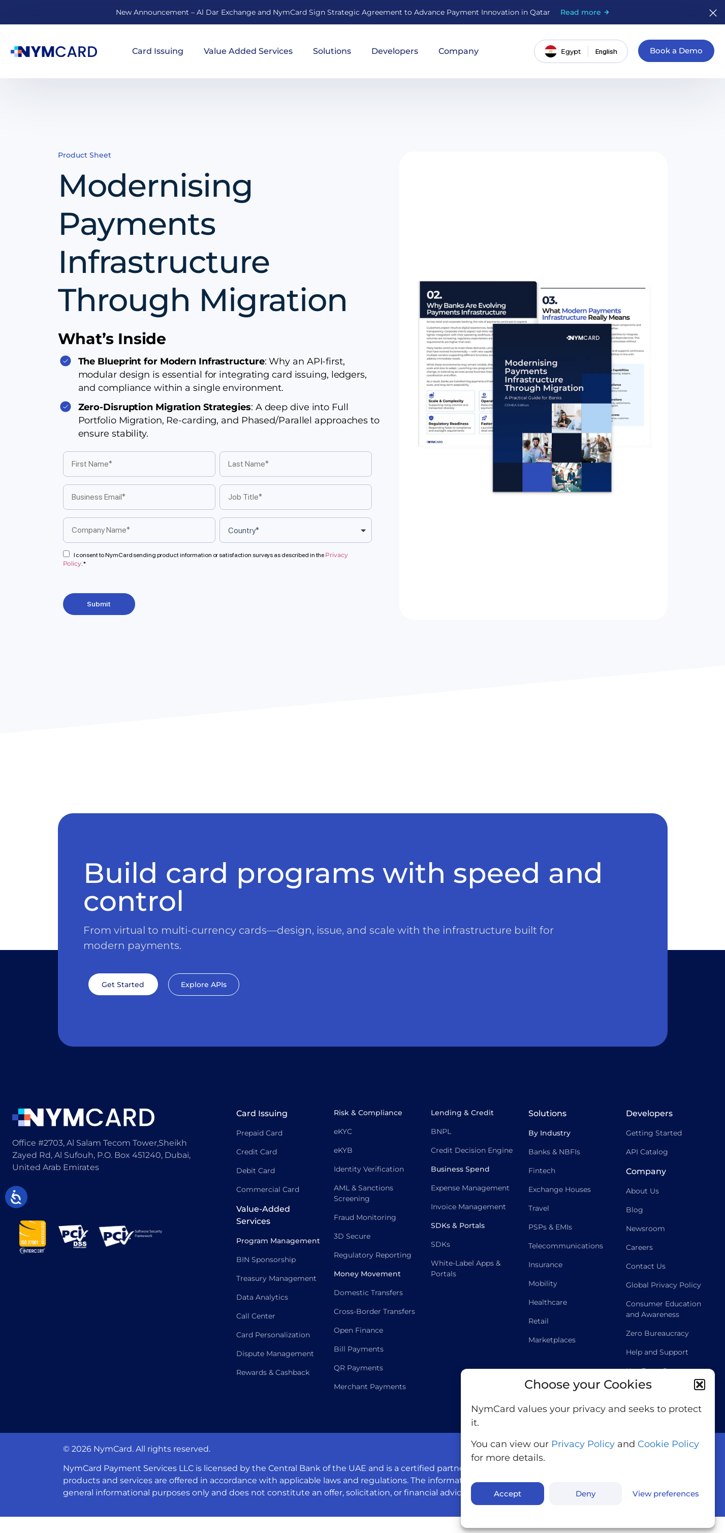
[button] (700, 1384)
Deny (585, 1493)
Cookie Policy (668, 1444)
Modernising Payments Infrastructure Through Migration (203, 251)
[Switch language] (605, 51)
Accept (507, 1493)
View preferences (666, 1493)
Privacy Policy (583, 1444)
